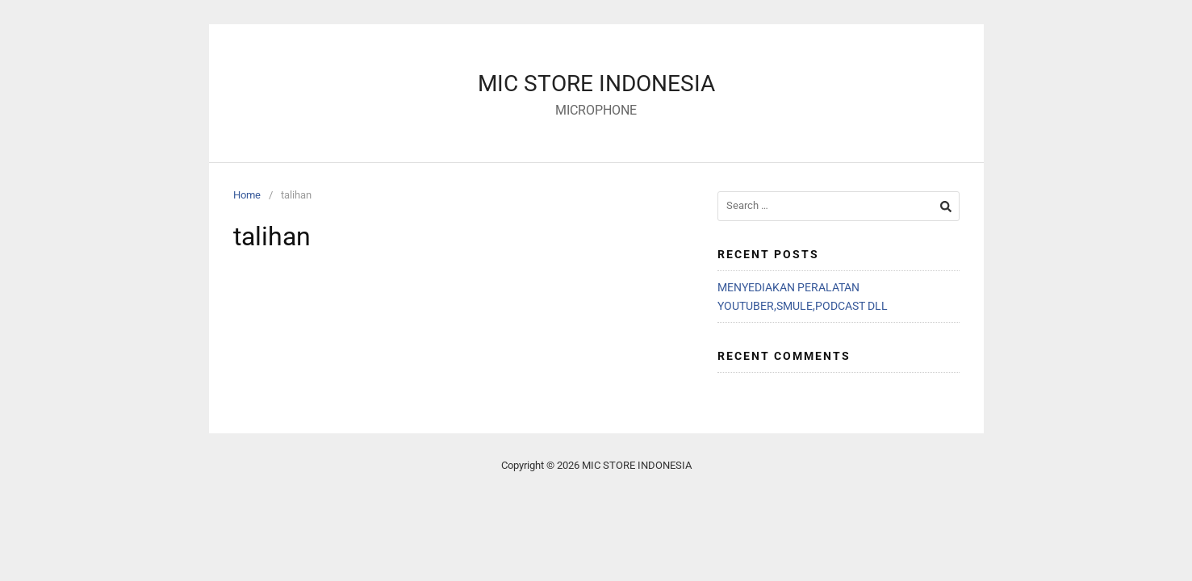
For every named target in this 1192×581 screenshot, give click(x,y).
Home (247, 195)
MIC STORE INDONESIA (596, 83)
